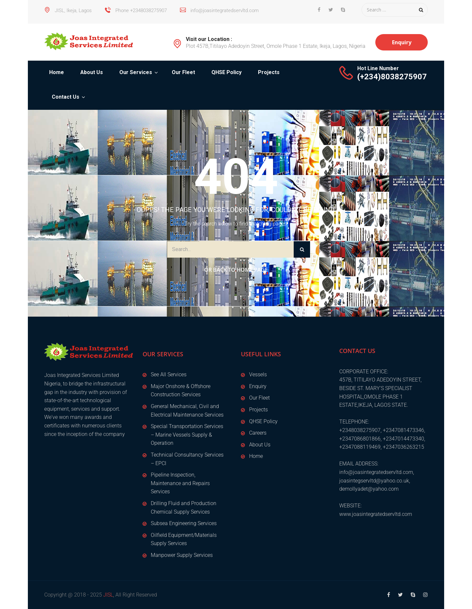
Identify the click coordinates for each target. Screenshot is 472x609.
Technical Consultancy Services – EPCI (187, 459)
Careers (257, 433)
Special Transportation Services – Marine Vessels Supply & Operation (187, 434)
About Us (91, 72)
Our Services (135, 72)
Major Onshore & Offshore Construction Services (180, 390)
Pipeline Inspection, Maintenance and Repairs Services (180, 483)
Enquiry (401, 42)
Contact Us (65, 97)
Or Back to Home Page (236, 269)
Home (56, 72)
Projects (269, 72)
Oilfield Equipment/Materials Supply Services (184, 539)
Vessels (258, 374)
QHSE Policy (226, 72)
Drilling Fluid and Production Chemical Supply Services (183, 507)
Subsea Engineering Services (184, 523)
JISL (108, 595)
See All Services (169, 374)
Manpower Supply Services (182, 555)
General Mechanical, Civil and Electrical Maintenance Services (187, 410)
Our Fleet (183, 72)
